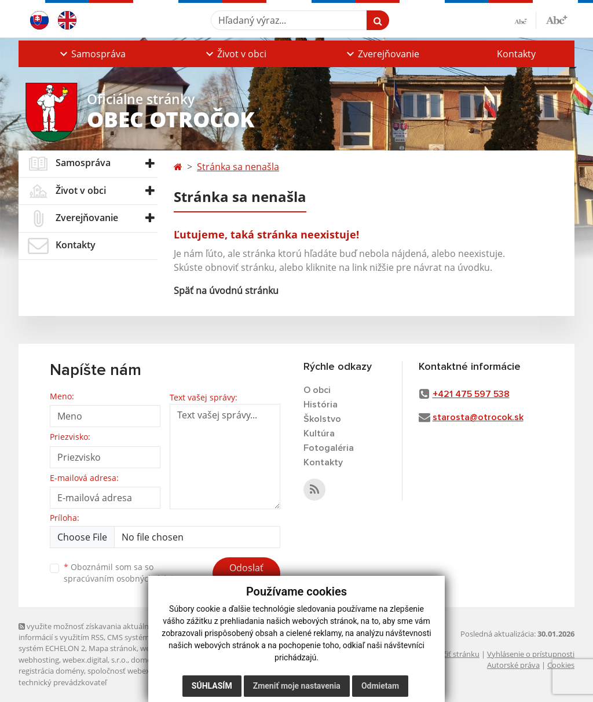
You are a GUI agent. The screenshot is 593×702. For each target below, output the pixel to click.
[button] (91, 54)
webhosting (39, 660)
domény (145, 660)
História (320, 404)
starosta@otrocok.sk (478, 417)
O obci (317, 390)
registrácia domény (51, 671)
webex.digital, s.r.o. (95, 660)
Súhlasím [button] (212, 685)
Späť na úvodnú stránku (226, 290)
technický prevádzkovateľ (63, 682)
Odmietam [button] (380, 685)
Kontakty (516, 53)
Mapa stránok (113, 648)
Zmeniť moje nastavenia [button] (297, 685)
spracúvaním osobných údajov (123, 578)
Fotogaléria (328, 448)
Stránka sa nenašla (238, 166)
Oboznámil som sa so (123, 573)
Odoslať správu (246, 574)
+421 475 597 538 (471, 394)
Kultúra (319, 433)
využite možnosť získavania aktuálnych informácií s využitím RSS (90, 631)
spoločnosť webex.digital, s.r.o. (139, 671)
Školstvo (322, 419)
